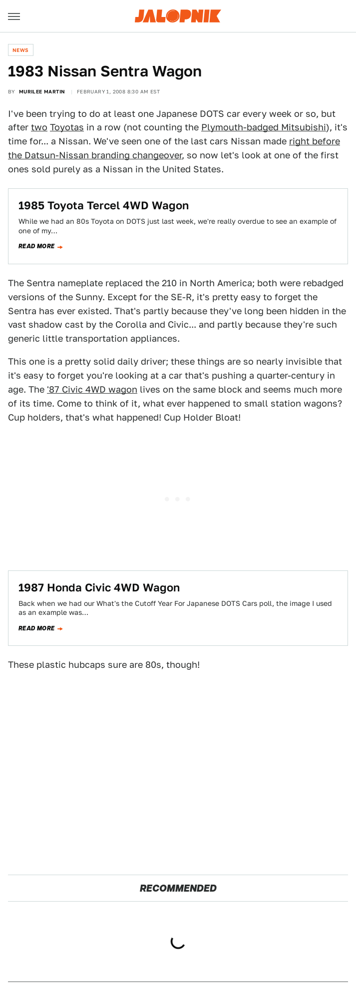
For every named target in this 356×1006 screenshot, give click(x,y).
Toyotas (67, 127)
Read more (36, 246)
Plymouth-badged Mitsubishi (263, 127)
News (20, 50)
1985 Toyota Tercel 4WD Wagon (103, 205)
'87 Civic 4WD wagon (92, 389)
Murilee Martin (42, 91)
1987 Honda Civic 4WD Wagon (99, 587)
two (39, 127)
